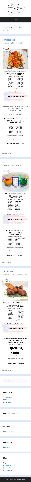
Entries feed (7, 465)
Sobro (5, 162)
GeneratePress (21, 479)
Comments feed (8, 468)
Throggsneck (8, 39)
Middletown (7, 271)
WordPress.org (8, 470)
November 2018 (8, 431)
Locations (7, 153)
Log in (5, 463)
